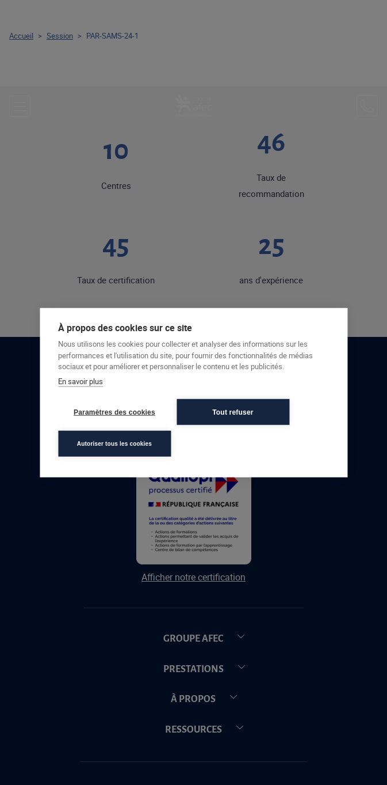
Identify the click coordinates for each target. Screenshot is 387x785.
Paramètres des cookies (114, 412)
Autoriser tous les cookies (114, 443)
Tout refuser (233, 412)
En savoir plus (80, 381)
